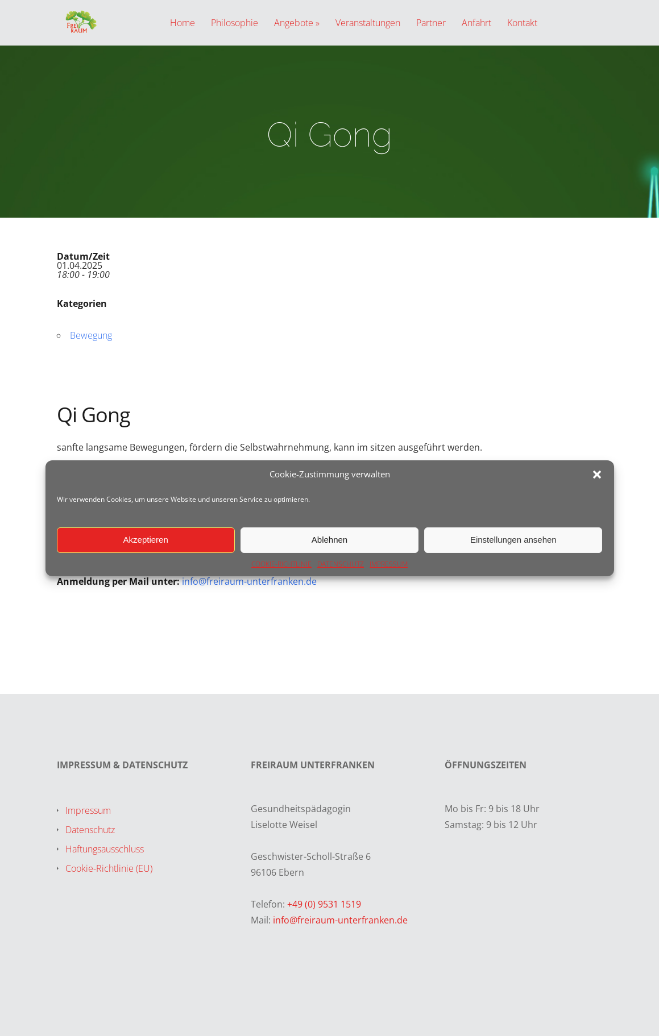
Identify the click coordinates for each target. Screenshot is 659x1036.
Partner (431, 23)
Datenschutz (90, 829)
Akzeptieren (145, 539)
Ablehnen (329, 539)
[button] (597, 474)
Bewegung (91, 335)
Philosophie (234, 23)
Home (182, 23)
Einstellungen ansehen (513, 539)
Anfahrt (476, 23)
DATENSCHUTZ (340, 564)
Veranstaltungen (367, 23)
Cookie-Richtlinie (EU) (108, 868)
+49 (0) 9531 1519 (324, 904)
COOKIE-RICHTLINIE (281, 564)
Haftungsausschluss (104, 849)
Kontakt (522, 23)
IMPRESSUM (389, 564)
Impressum (88, 810)
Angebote (293, 23)
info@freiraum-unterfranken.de (249, 581)
